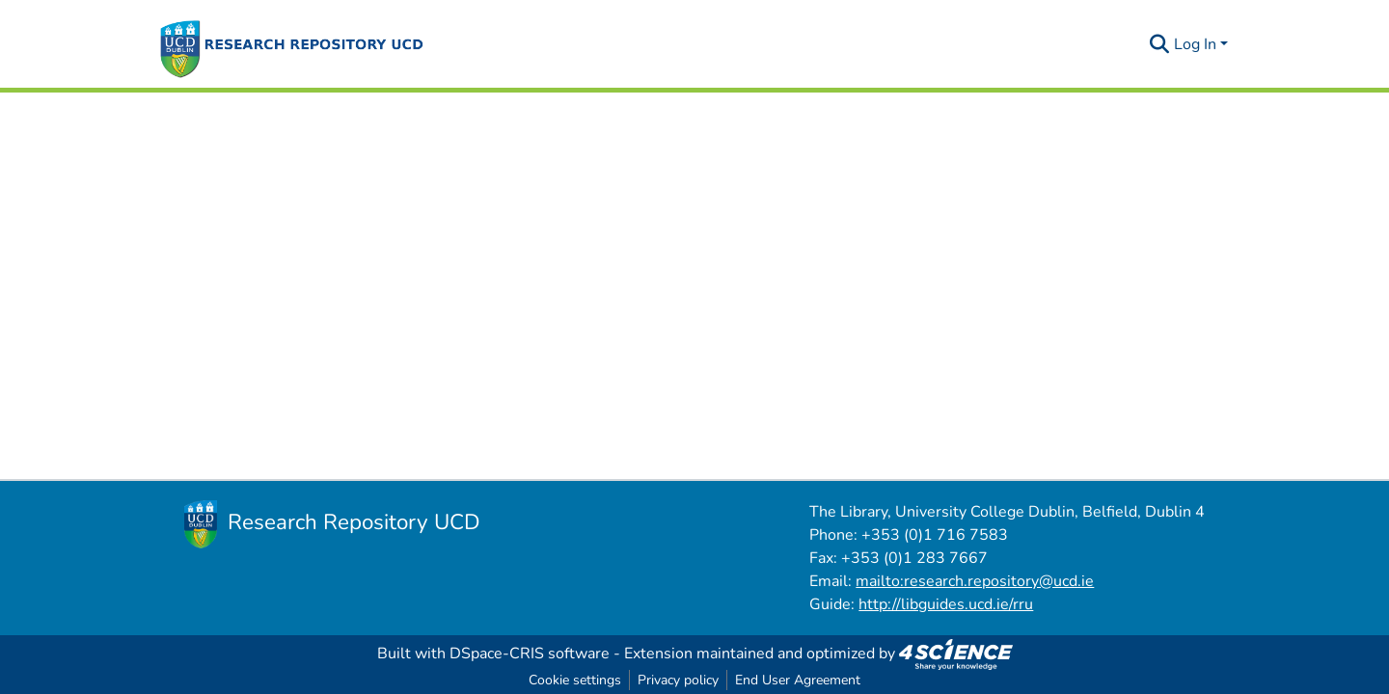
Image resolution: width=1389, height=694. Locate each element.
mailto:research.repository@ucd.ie (975, 581)
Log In (1195, 44)
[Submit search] (1160, 44)
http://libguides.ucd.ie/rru (945, 604)
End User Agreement (797, 680)
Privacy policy (678, 680)
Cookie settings (575, 680)
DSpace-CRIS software (529, 653)
